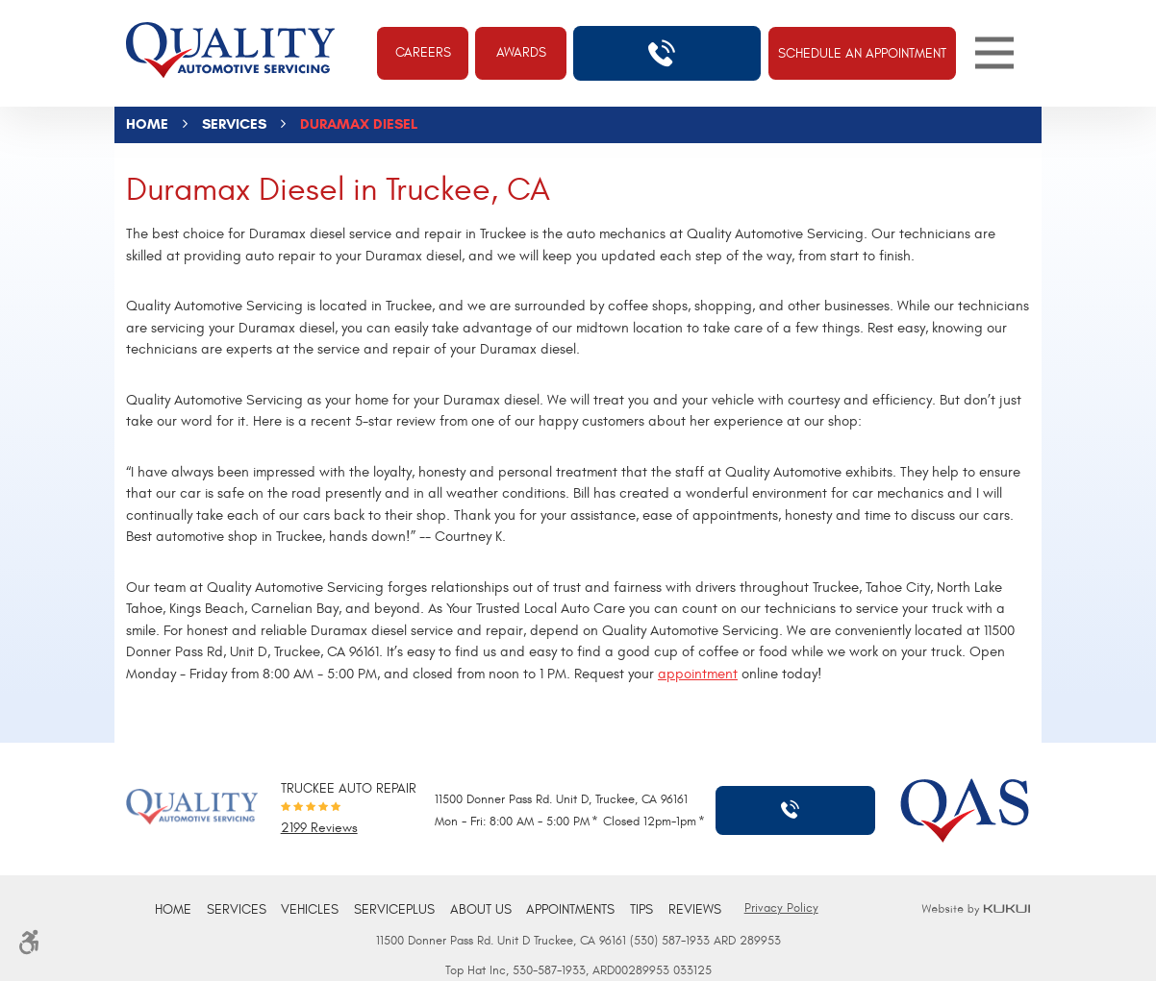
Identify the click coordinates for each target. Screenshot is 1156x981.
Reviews (694, 910)
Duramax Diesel (358, 124)
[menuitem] (173, 910)
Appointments (570, 910)
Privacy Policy (781, 908)
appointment (698, 674)
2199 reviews (319, 829)
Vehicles (310, 910)
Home (147, 124)
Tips (641, 910)
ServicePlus (394, 910)
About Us (481, 910)
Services (234, 124)
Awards (521, 53)
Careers (423, 53)
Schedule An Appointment (862, 53)
